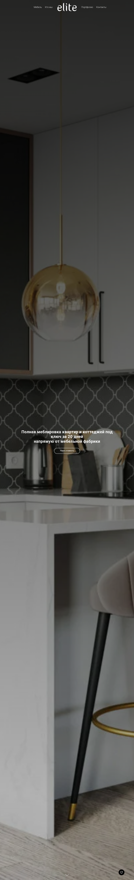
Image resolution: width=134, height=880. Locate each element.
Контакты (101, 7)
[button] (67, 451)
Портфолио (87, 7)
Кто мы (49, 7)
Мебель (38, 7)
